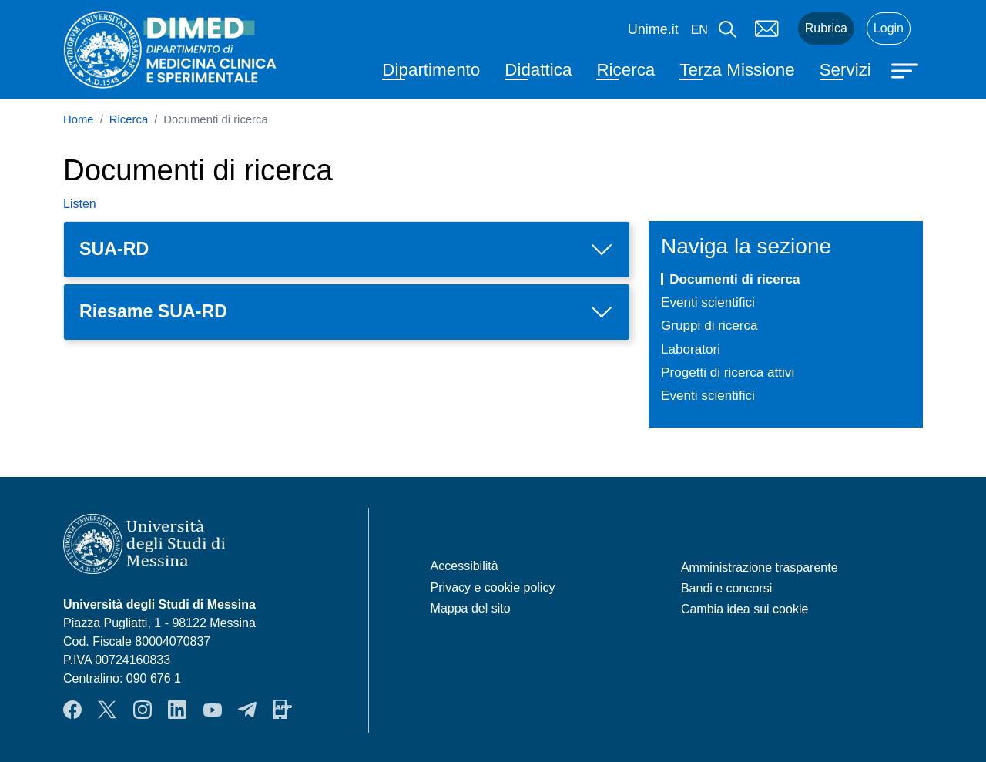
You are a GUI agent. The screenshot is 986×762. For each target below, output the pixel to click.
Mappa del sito (471, 608)
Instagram (142, 709)
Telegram (247, 709)
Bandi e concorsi (726, 588)
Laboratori (690, 349)
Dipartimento (431, 69)
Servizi (845, 69)
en (699, 29)
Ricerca (625, 69)
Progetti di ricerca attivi (727, 372)
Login (889, 28)
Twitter (107, 709)
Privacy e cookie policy (493, 587)
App (282, 709)
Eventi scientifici (708, 302)
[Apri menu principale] (906, 69)
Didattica (538, 69)
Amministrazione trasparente (759, 567)
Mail (767, 28)
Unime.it (653, 29)
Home (78, 119)
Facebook (72, 709)
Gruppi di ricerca (709, 325)
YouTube (212, 709)
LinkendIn (177, 709)
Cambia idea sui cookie (744, 609)
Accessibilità (464, 565)
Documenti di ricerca (734, 279)
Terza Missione (736, 69)
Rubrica (826, 28)
